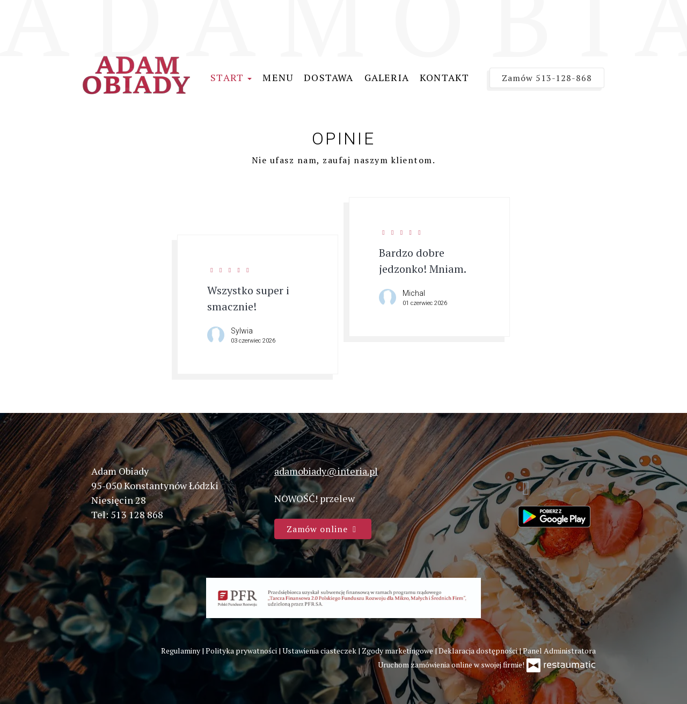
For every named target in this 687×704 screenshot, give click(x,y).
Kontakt (444, 77)
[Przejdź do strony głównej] (136, 74)
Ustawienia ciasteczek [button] (320, 650)
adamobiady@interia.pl (326, 471)
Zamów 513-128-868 (547, 78)
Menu (277, 77)
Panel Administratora (559, 650)
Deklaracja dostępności (478, 650)
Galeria (386, 77)
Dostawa (328, 77)
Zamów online (323, 529)
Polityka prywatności (242, 650)
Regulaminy (181, 650)
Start (231, 77)
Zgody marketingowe (398, 650)
